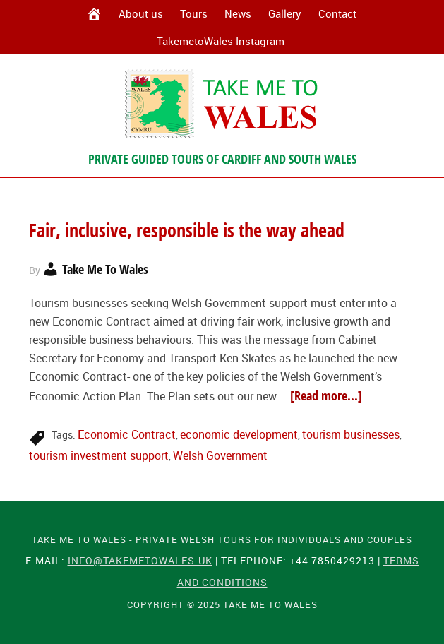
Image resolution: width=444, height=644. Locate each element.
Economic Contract (127, 434)
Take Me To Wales (221, 103)
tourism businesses (351, 434)
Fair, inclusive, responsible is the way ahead (186, 230)
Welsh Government (220, 455)
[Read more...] (326, 396)
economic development (239, 434)
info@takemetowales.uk (140, 560)
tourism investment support (99, 455)
